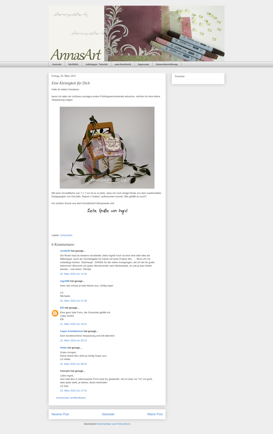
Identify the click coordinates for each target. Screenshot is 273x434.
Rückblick (73, 64)
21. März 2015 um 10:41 (73, 324)
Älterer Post (155, 414)
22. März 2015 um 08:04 (73, 363)
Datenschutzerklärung (167, 64)
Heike (63, 347)
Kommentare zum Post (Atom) (113, 423)
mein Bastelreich (123, 64)
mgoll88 (64, 281)
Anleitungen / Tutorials (96, 64)
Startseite (56, 64)
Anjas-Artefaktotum (71, 331)
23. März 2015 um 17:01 (73, 390)
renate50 (65, 250)
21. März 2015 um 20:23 (73, 340)
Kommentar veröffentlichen (71, 397)
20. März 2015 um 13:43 (73, 273)
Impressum (143, 64)
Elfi (62, 307)
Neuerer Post (60, 414)
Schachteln (66, 235)
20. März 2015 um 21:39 (73, 300)
